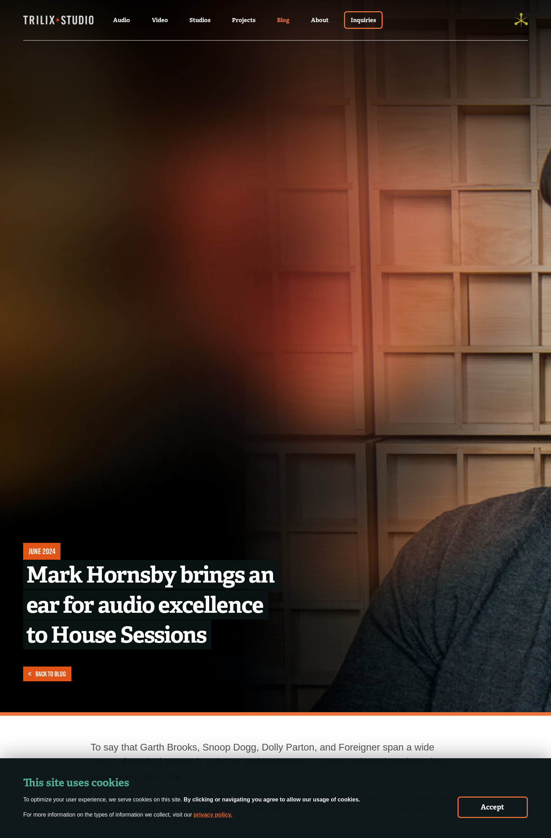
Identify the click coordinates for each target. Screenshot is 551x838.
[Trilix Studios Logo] (58, 20)
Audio (121, 20)
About (320, 20)
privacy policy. (213, 815)
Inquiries (363, 20)
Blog (283, 20)
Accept (492, 807)
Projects (243, 20)
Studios (199, 20)
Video (160, 20)
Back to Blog (47, 673)
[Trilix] (521, 20)
